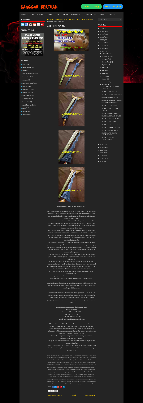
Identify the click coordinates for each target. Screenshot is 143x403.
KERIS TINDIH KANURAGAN (112, 100)
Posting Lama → (90, 395)
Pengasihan (26, 92)
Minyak (102, 14)
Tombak (89, 19)
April (104, 76)
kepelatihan (59, 19)
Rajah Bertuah (91, 14)
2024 (102, 34)
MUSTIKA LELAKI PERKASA (111, 124)
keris (65, 19)
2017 (102, 144)
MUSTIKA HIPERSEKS (109, 105)
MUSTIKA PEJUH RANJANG (112, 94)
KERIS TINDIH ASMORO (56, 26)
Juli (103, 67)
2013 (102, 155)
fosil (23, 64)
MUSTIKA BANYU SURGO (111, 127)
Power (24, 102)
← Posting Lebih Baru (54, 395)
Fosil (57, 14)
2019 (102, 48)
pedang (82, 19)
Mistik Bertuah (76, 14)
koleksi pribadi (73, 19)
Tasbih (65, 14)
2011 (102, 161)
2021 (102, 43)
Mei (103, 73)
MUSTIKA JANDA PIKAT (110, 113)
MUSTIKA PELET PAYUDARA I (108, 138)
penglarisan (26, 95)
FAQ (32, 14)
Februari (105, 82)
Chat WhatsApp (91, 7)
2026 (102, 28)
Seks (24, 108)
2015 (102, 150)
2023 (102, 37)
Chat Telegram (113, 7)
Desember (106, 53)
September (106, 62)
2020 (102, 45)
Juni (103, 70)
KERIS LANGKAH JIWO (110, 97)
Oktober (105, 59)
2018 (102, 51)
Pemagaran (26, 89)
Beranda (24, 14)
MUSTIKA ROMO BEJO (110, 130)
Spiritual (112, 14)
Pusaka (49, 14)
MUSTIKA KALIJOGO (109, 121)
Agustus (105, 65)
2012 (102, 158)
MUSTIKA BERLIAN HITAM (111, 116)
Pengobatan (26, 99)
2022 (102, 40)
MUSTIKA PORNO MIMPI (110, 119)
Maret (104, 79)
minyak (25, 80)
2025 (102, 31)
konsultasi (26, 77)
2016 (102, 147)
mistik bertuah (27, 83)
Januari (105, 84)
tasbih (24, 111)
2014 (102, 153)
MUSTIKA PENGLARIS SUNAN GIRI (109, 134)
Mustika (40, 14)
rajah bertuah (27, 105)
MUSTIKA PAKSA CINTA (110, 91)
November (106, 56)
